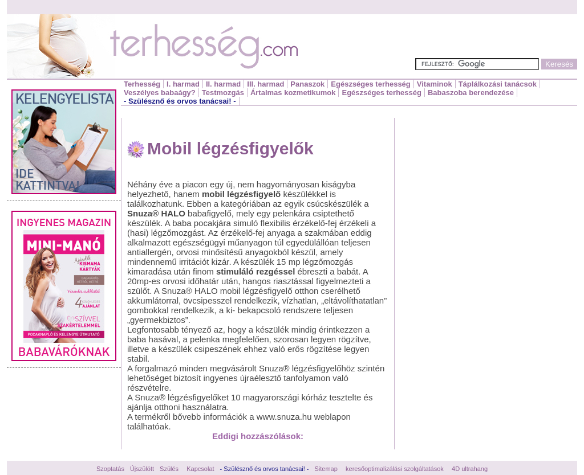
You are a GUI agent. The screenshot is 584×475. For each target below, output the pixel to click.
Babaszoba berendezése (471, 92)
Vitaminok (434, 84)
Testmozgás (223, 92)
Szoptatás (110, 468)
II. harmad (223, 84)
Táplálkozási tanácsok (498, 84)
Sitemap (326, 468)
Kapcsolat (200, 468)
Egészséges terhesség (370, 84)
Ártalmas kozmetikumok (293, 92)
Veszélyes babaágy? (160, 92)
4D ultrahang (470, 468)
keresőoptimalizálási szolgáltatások (395, 468)
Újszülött (142, 468)
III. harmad (265, 84)
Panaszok (307, 84)
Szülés (169, 468)
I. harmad (183, 84)
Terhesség (142, 84)
